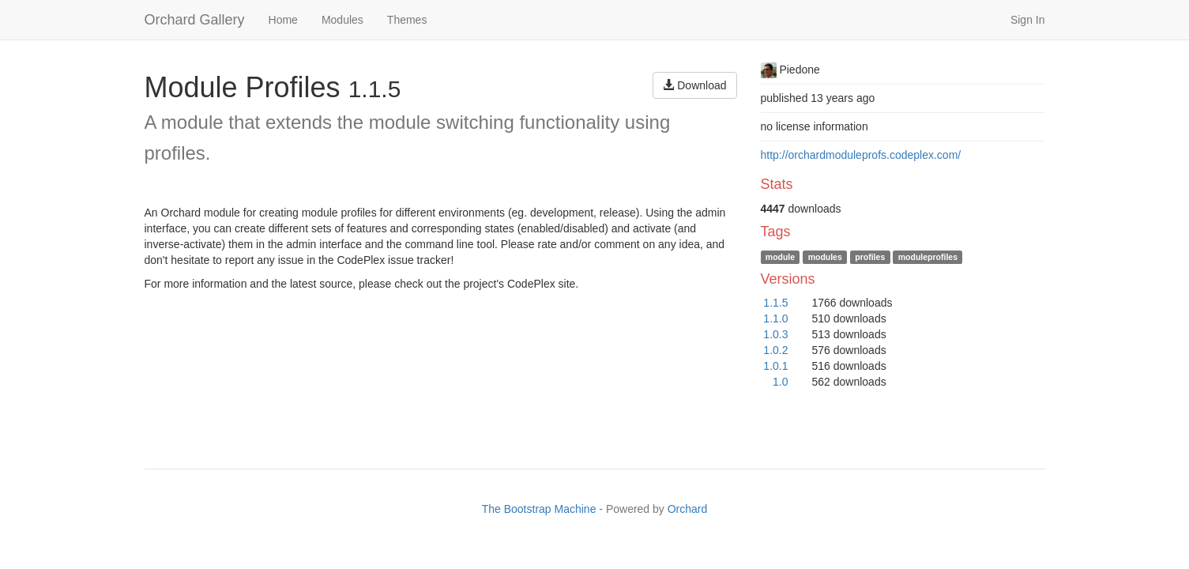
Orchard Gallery (195, 20)
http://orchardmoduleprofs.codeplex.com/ (861, 155)
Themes (407, 19)
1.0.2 (775, 350)
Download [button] (694, 85)
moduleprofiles (928, 257)
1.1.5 (775, 302)
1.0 (780, 381)
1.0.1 (775, 366)
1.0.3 (775, 334)
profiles (870, 257)
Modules (342, 19)
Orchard (688, 509)
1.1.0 (775, 318)
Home (283, 19)
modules (825, 257)
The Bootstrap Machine (539, 509)
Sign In (1027, 19)
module (780, 257)
